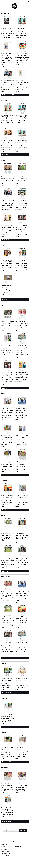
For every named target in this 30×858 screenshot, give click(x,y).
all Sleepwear (6, 761)
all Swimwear (6, 727)
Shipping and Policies (14, 841)
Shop (2, 841)
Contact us (24, 841)
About (6, 841)
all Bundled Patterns (8, 94)
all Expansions (6, 692)
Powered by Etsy (5, 855)
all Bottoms (6, 475)
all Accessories (7, 821)
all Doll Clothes (7, 154)
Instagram (16, 846)
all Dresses (5, 239)
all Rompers (5, 571)
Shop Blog (10, 846)
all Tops (4, 388)
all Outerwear (6, 509)
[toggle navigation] (1, 1)
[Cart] (28, 2)
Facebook (3, 846)
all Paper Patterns (7, 658)
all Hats (4, 299)
